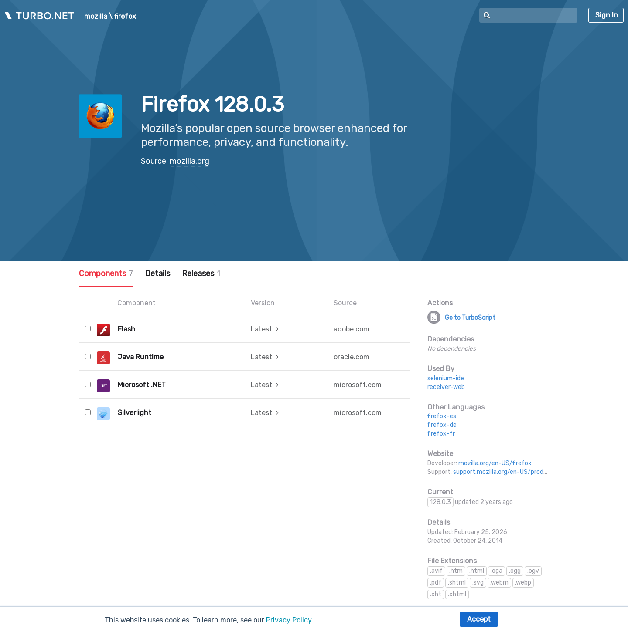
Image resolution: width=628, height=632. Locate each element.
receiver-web (446, 387)
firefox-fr (441, 433)
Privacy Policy (288, 620)
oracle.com (351, 357)
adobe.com (351, 329)
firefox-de (442, 425)
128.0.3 (440, 502)
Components (106, 273)
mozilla (95, 16)
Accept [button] (479, 619)
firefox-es (441, 416)
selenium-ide (445, 378)
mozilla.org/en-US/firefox (495, 463)
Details (157, 273)
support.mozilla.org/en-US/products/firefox (516, 472)
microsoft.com (358, 385)
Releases (201, 273)
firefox (125, 16)
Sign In (606, 15)
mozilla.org (189, 161)
